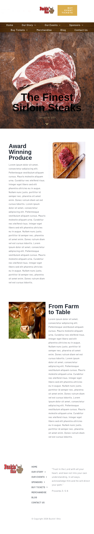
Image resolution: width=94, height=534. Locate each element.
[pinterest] (26, 11)
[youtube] (32, 11)
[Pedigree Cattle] (13, 464)
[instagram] (21, 11)
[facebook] (15, 11)
